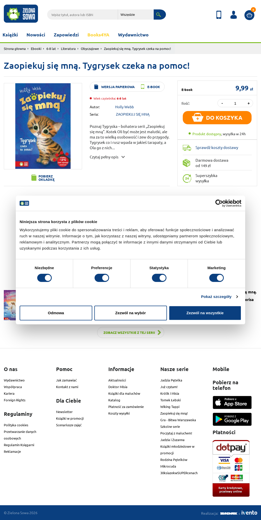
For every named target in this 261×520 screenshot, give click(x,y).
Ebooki (36, 48)
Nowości (36, 34)
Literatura (68, 48)
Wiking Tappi (169, 406)
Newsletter (64, 411)
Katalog (114, 400)
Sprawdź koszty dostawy (216, 147)
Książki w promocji (70, 418)
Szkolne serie (170, 426)
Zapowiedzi (66, 34)
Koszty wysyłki (119, 413)
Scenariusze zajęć (69, 425)
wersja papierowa (118, 87)
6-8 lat (51, 48)
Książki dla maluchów (124, 393)
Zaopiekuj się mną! (174, 413)
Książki (10, 34)
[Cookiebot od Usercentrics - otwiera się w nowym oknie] (219, 203)
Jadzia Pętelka (171, 380)
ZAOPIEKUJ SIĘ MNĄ (132, 114)
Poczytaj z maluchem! (176, 433)
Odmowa (56, 313)
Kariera (9, 393)
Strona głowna (15, 48)
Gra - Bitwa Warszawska (178, 420)
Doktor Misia (117, 387)
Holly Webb (124, 106)
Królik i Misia (169, 393)
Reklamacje (12, 451)
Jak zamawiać (66, 380)
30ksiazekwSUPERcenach (179, 473)
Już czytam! (169, 387)
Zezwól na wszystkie (205, 313)
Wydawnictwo (133, 34)
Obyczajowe (90, 48)
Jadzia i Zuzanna (172, 439)
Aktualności (117, 380)
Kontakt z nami (67, 387)
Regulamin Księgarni (19, 445)
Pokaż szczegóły (216, 296)
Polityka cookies (16, 425)
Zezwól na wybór (130, 313)
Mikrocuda (168, 466)
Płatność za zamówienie (126, 406)
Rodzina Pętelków (173, 459)
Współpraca (13, 387)
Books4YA (98, 34)
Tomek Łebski (170, 400)
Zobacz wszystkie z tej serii (129, 332)
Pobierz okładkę (46, 177)
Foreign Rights (14, 400)
